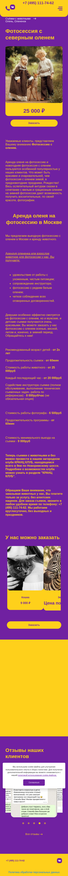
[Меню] (60, 8)
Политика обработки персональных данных (34, 872)
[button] (23, 823)
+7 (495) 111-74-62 (38, 3)
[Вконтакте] (12, 7)
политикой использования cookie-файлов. (37, 775)
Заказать (34, 123)
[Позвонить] (7, 8)
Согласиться (34, 783)
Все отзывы (34, 834)
